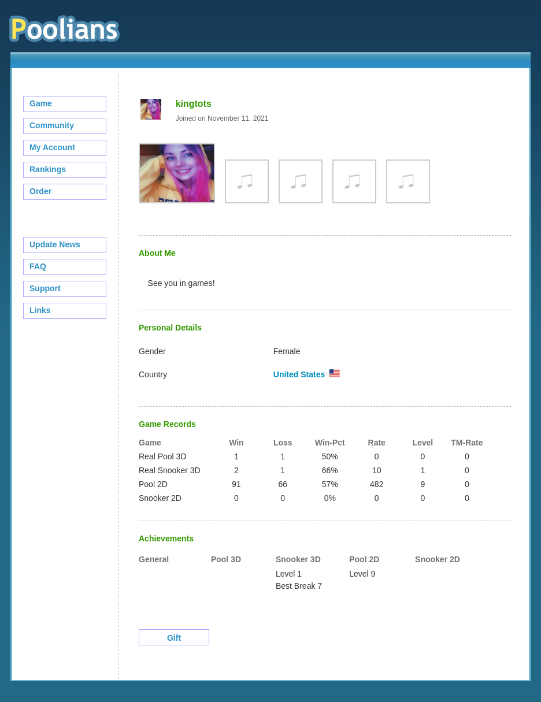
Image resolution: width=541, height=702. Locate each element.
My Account (52, 147)
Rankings (47, 169)
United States (299, 374)
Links (40, 310)
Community (51, 125)
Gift (174, 637)
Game (40, 103)
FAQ (37, 266)
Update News (54, 244)
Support (45, 288)
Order (40, 191)
